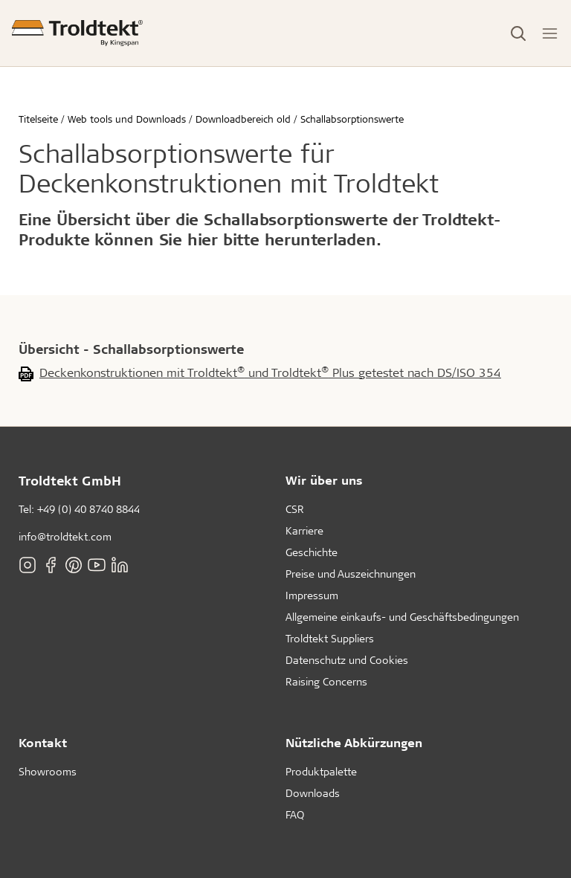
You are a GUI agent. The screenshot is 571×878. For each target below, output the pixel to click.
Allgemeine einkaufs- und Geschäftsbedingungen (402, 617)
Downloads (313, 793)
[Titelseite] (77, 33)
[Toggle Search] (518, 33)
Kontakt (43, 742)
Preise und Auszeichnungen (351, 573)
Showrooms (48, 771)
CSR (295, 509)
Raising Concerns (326, 681)
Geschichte (312, 552)
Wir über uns (324, 480)
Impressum (312, 595)
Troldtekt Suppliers (330, 638)
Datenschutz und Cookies (347, 660)
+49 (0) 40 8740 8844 (88, 509)
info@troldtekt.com (65, 536)
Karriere (304, 530)
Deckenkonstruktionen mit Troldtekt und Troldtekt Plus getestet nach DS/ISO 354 (270, 372)
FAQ (295, 814)
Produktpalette (321, 771)
